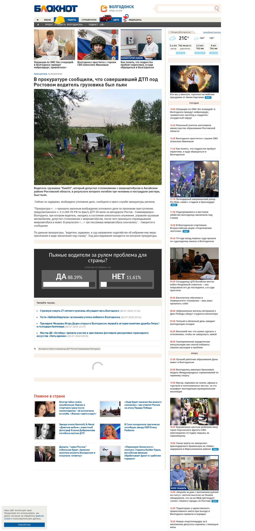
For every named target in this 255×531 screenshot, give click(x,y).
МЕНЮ (47, 19)
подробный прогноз (212, 32)
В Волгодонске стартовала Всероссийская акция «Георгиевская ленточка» (191, 228)
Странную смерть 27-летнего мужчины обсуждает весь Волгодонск (80, 310)
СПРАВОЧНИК (89, 19)
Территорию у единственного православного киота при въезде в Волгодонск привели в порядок (190, 511)
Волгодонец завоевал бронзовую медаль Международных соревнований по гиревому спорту (194, 372)
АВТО (109, 19)
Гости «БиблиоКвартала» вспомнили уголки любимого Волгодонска (80, 317)
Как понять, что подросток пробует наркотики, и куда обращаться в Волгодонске (193, 151)
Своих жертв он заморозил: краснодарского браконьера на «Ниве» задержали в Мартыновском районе (192, 446)
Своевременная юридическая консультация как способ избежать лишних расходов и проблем (190, 344)
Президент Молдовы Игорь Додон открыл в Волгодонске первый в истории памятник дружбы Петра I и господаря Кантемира (98, 325)
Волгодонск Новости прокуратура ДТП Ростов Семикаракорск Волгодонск (69, 349)
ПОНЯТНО (24, 524)
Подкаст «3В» (97, 24)
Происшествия (40, 74)
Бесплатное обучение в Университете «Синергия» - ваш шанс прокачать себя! (191, 300)
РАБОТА (65, 19)
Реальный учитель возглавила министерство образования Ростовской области (192, 128)
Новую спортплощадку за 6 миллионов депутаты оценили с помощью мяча (194, 524)
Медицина (132, 19)
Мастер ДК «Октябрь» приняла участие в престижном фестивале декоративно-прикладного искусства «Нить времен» (93, 334)
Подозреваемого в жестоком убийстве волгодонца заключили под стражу (191, 215)
